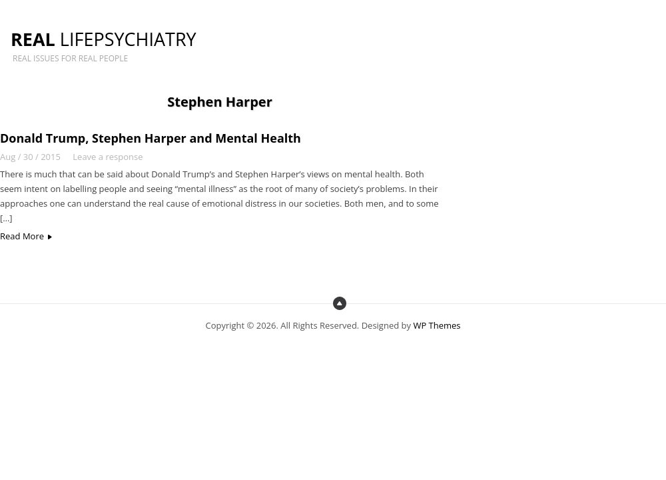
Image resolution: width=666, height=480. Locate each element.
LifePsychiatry (103, 39)
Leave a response (108, 157)
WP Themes (436, 325)
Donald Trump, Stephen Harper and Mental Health (150, 138)
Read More (22, 236)
